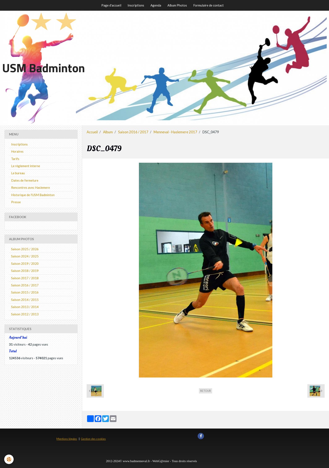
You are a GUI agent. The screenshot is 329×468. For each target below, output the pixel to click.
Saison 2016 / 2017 (133, 132)
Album (108, 132)
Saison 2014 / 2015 (25, 300)
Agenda (155, 5)
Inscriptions (136, 5)
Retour (205, 390)
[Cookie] (9, 459)
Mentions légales (66, 438)
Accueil (92, 132)
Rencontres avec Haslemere (30, 187)
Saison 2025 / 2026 (25, 249)
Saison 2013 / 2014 (25, 307)
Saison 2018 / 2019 (25, 271)
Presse (16, 202)
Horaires (17, 151)
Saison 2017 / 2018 (25, 278)
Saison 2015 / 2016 (25, 292)
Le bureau (18, 173)
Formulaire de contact (208, 5)
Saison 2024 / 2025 (25, 256)
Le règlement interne (25, 166)
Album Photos (177, 5)
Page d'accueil (111, 5)
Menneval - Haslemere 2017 (175, 132)
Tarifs (15, 159)
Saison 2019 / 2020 (25, 263)
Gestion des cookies (93, 438)
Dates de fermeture (24, 180)
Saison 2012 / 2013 (25, 314)
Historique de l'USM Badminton (33, 195)
